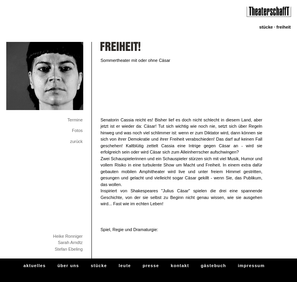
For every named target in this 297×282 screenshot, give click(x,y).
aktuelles (34, 265)
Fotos (77, 130)
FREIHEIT (283, 27)
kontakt (180, 265)
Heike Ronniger (68, 236)
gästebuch (213, 265)
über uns (68, 265)
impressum (251, 265)
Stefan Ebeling (69, 249)
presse (151, 265)
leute (125, 265)
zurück (76, 141)
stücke (99, 265)
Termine (74, 120)
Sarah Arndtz (70, 242)
